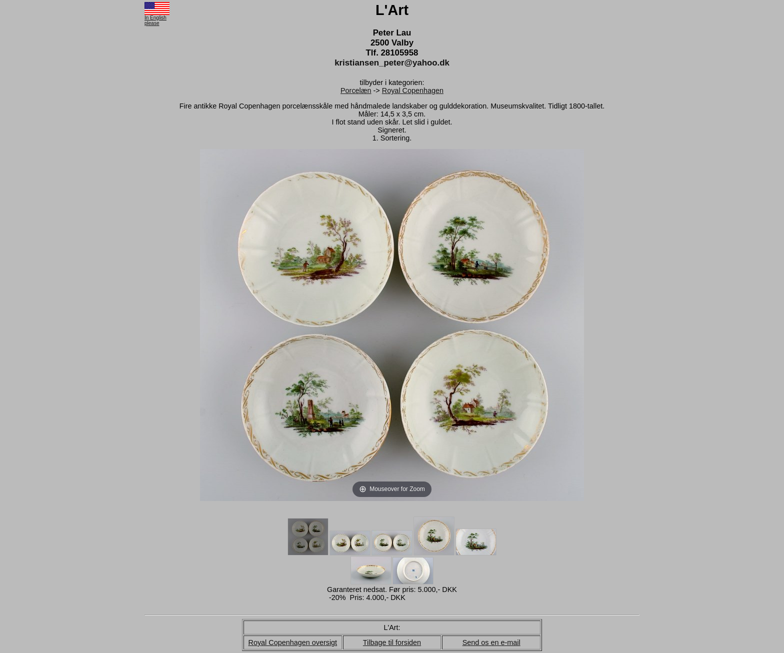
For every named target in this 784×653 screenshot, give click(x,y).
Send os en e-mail (491, 642)
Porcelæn (356, 90)
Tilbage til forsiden (392, 642)
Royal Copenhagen (413, 90)
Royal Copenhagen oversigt (293, 642)
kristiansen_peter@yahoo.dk (392, 63)
